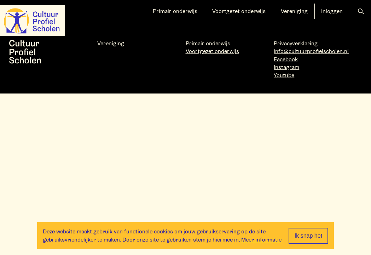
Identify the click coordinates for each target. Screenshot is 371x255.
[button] (361, 11)
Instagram (286, 67)
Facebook (286, 59)
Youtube (284, 75)
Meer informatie (261, 239)
